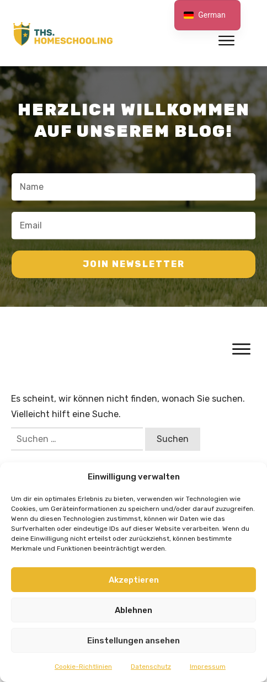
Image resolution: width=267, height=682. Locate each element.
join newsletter (134, 264)
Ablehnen (133, 610)
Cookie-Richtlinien (83, 666)
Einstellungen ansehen (133, 641)
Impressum (208, 666)
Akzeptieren (134, 580)
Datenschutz (151, 666)
